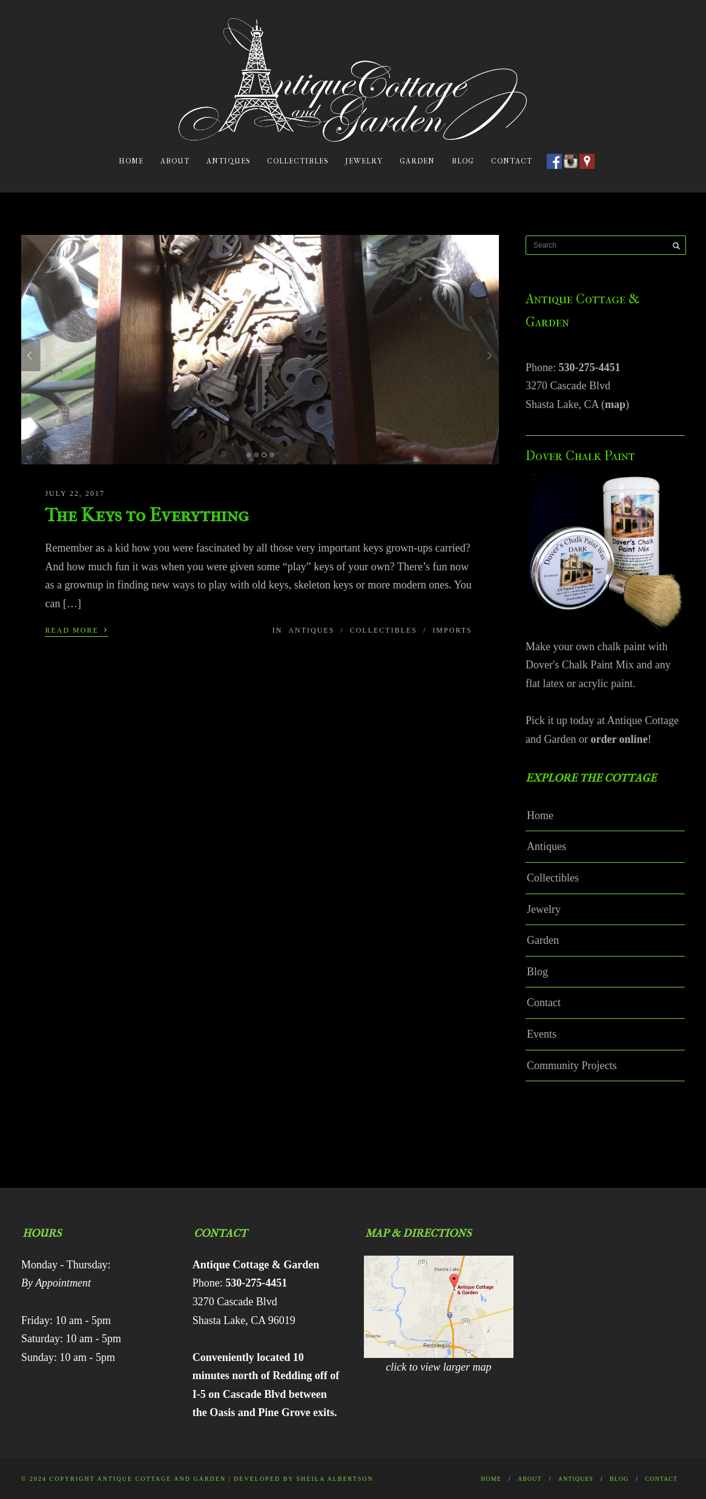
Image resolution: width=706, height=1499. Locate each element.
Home (131, 161)
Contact (511, 161)
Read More (76, 629)
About (175, 161)
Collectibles (297, 161)
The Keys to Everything (147, 515)
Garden (417, 161)
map (615, 404)
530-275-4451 (590, 367)
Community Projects (572, 1065)
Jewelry (364, 161)
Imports (452, 630)
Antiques (228, 161)
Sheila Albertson (335, 1478)
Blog (463, 161)
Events (541, 1034)
